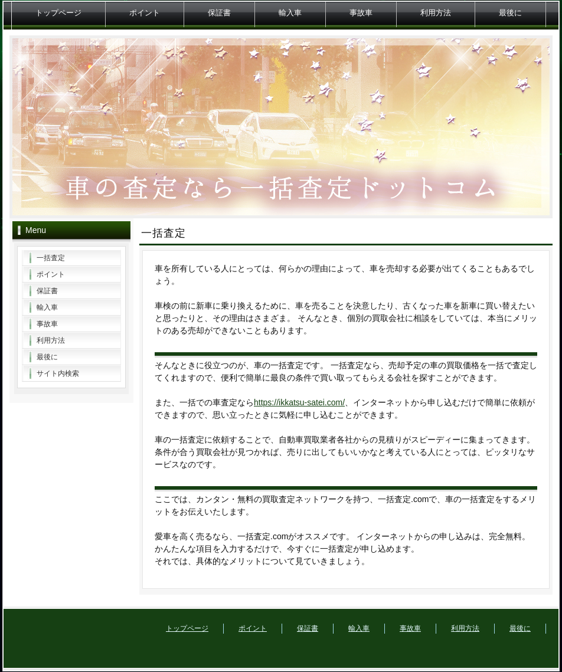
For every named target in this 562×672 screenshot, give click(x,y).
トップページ (58, 12)
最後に (510, 12)
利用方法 (435, 12)
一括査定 (51, 258)
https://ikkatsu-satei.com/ (299, 402)
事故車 (361, 12)
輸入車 (290, 12)
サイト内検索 (58, 373)
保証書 (219, 12)
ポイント (144, 12)
